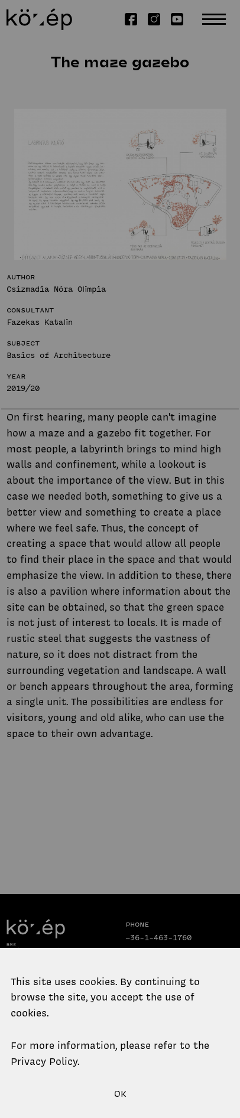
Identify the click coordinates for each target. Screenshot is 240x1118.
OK (120, 1094)
